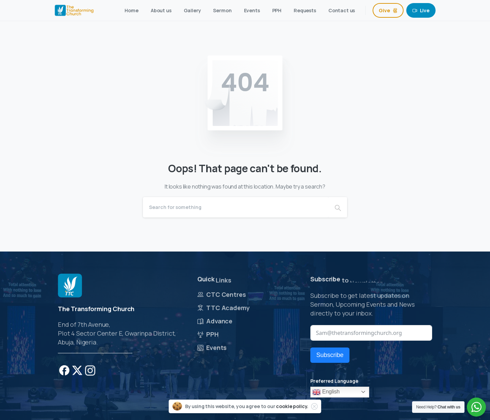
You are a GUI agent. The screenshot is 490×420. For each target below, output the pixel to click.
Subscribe (329, 355)
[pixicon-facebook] (64, 373)
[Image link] (70, 289)
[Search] (236, 207)
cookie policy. (292, 406)
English (326, 392)
